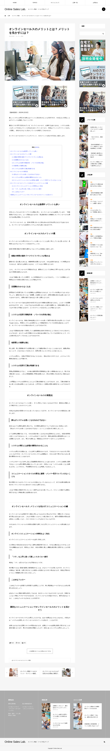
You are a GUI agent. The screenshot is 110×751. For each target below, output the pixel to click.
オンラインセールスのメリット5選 (20, 154)
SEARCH (103, 9)
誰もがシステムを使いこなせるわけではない (26, 174)
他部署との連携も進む (19, 165)
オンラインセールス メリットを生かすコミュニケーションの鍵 (29, 183)
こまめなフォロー (18, 191)
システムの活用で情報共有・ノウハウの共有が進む (28, 163)
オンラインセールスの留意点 (19, 171)
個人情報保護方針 (27, 703)
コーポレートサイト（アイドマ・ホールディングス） (14, 708)
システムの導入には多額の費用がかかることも (26, 177)
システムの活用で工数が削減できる (23, 168)
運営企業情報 (12, 703)
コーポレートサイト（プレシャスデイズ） (28, 707)
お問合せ (95, 2)
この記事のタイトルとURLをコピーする (40, 651)
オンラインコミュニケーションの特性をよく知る (27, 186)
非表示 (37, 147)
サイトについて (55, 2)
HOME (15, 2)
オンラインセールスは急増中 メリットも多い (24, 151)
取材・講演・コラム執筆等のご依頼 (14, 714)
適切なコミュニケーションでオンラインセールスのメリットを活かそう (31, 194)
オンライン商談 (19, 36)
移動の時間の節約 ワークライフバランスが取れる (27, 157)
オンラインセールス (18, 660)
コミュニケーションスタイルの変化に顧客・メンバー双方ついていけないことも (36, 180)
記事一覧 (75, 2)
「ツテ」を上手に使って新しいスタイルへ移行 (26, 189)
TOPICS (35, 2)
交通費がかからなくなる (20, 160)
